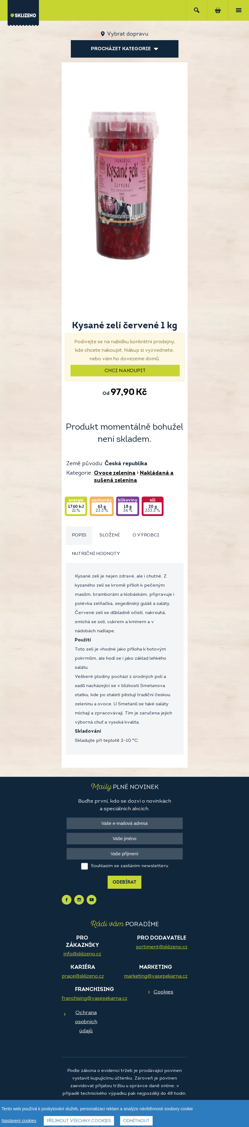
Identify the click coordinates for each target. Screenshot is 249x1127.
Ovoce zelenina (115, 473)
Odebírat (124, 882)
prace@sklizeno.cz (83, 976)
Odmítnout (136, 1121)
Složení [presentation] (109, 535)
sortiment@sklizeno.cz (162, 947)
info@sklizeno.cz (82, 954)
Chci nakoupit (125, 370)
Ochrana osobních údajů (86, 1022)
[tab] (79, 535)
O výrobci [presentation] (146, 535)
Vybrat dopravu (127, 34)
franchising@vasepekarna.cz (94, 998)
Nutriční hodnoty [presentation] (96, 554)
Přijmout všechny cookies (79, 1121)
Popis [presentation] (79, 535)
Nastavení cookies (19, 1120)
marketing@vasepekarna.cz (156, 976)
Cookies (163, 992)
